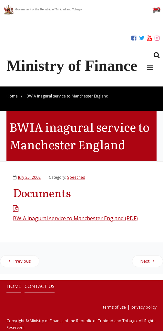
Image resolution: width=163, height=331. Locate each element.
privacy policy (144, 307)
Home (12, 96)
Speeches (76, 177)
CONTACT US (40, 286)
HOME (13, 286)
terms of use (114, 307)
